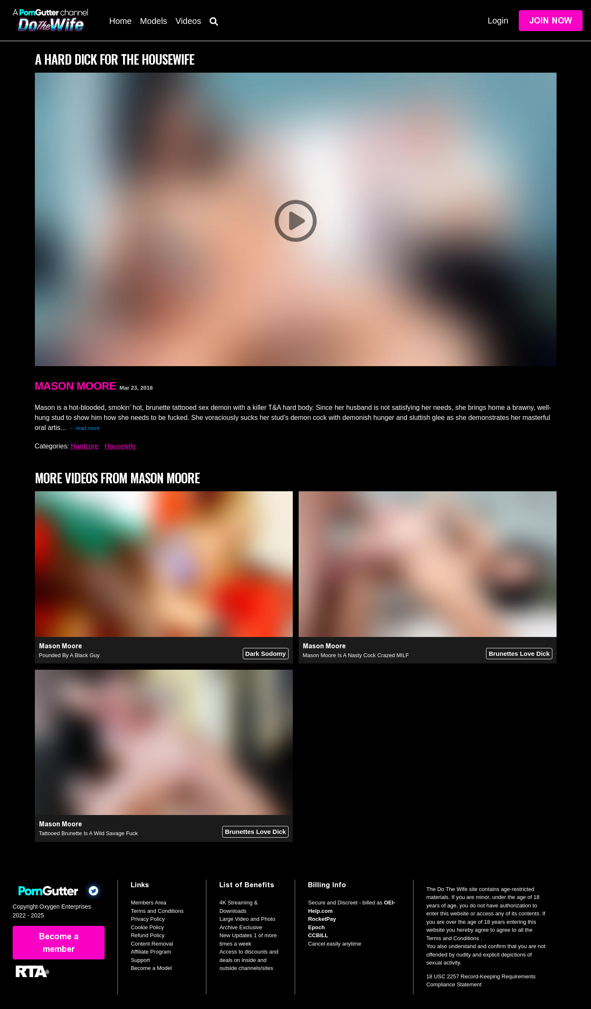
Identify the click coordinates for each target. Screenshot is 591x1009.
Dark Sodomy (265, 653)
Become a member (59, 942)
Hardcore (85, 446)
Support (140, 960)
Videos (188, 21)
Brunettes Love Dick (519, 653)
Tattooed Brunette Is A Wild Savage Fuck (88, 833)
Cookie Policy (147, 927)
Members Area (148, 902)
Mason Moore (75, 386)
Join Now (550, 21)
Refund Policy (147, 935)
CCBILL (318, 935)
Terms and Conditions (157, 911)
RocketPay (322, 919)
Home (120, 21)
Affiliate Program (151, 952)
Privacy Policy (148, 919)
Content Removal (152, 944)
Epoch (316, 927)
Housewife (120, 446)
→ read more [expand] (84, 428)
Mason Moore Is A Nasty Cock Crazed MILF (356, 655)
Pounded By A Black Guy (69, 655)
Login (498, 20)
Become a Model (151, 968)
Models (153, 21)
